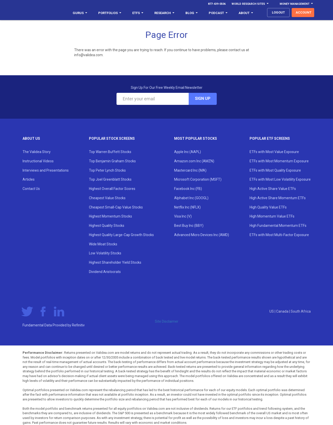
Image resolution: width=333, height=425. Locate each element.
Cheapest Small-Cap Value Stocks (116, 207)
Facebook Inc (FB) (188, 189)
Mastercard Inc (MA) (190, 170)
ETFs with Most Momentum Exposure (279, 161)
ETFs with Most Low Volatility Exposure (280, 179)
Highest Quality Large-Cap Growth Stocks (121, 235)
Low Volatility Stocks (105, 253)
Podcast (218, 13)
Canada (282, 311)
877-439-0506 (217, 4)
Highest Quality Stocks (106, 226)
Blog (191, 13)
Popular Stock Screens (112, 138)
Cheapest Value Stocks (107, 198)
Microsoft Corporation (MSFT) (197, 179)
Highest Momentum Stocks (110, 216)
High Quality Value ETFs (268, 207)
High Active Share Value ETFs (273, 189)
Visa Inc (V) (183, 216)
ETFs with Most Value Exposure (274, 152)
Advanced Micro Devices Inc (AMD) (201, 235)
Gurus (80, 13)
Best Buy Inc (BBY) (188, 226)
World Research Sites (250, 4)
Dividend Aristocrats (105, 272)
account (303, 12)
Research (164, 13)
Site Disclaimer (166, 321)
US (272, 311)
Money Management (296, 4)
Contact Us (31, 189)
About (246, 13)
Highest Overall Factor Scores (112, 189)
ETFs (137, 13)
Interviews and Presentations (46, 170)
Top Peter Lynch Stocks (107, 170)
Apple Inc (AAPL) (187, 152)
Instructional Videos (38, 161)
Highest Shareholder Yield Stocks (115, 262)
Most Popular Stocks (195, 138)
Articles (29, 179)
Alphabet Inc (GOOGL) (191, 198)
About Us (31, 138)
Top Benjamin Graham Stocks (112, 161)
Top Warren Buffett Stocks (110, 152)
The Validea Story (37, 152)
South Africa (301, 311)
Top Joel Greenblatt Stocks (110, 179)
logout (278, 12)
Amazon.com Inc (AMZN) (194, 161)
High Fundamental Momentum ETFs (278, 226)
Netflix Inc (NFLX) (187, 207)
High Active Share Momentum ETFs (278, 198)
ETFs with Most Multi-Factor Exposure (279, 235)
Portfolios (109, 13)
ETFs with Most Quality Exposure (275, 170)
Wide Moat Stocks (103, 244)
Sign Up (202, 98)
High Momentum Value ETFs (272, 216)
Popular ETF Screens (270, 138)
